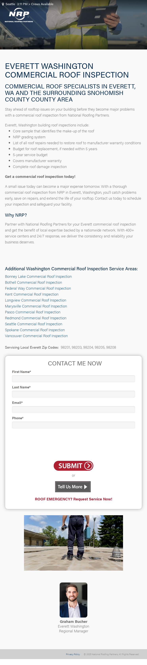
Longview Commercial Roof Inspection (35, 300)
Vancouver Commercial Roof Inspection (36, 335)
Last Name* (21, 387)
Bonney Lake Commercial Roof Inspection (38, 276)
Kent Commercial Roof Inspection (31, 294)
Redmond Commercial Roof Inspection (35, 318)
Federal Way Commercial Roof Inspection (38, 288)
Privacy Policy (73, 654)
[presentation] (73, 445)
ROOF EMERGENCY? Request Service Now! (73, 499)
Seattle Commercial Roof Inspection (33, 323)
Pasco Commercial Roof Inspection (32, 312)
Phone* (17, 418)
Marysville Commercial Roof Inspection (36, 306)
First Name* (21, 371)
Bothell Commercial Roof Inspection (33, 282)
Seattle (10, 4)
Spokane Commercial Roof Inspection (35, 329)
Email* (17, 402)
